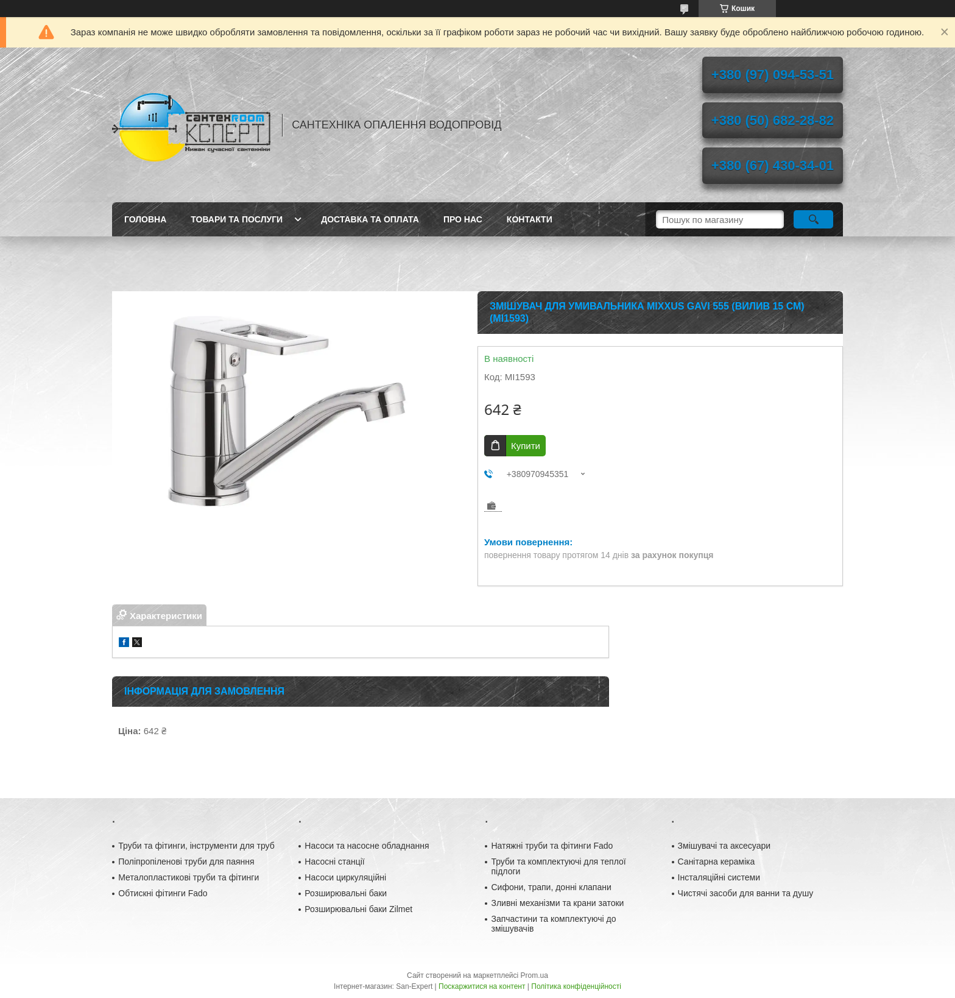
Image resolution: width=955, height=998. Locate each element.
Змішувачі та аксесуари (724, 846)
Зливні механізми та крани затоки (557, 903)
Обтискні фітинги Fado (162, 893)
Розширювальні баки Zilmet (358, 909)
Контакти (529, 219)
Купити (525, 446)
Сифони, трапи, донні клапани (551, 887)
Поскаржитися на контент (482, 986)
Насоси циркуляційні (345, 877)
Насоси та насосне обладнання (367, 846)
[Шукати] (813, 219)
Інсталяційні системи (719, 877)
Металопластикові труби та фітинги (188, 877)
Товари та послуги (237, 219)
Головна (145, 219)
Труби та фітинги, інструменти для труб (196, 846)
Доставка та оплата (370, 219)
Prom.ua (534, 975)
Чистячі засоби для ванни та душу (746, 893)
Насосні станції (334, 861)
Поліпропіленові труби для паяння (186, 861)
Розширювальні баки (346, 893)
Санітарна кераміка (716, 861)
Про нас (462, 219)
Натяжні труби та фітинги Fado (552, 846)
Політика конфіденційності (576, 986)
